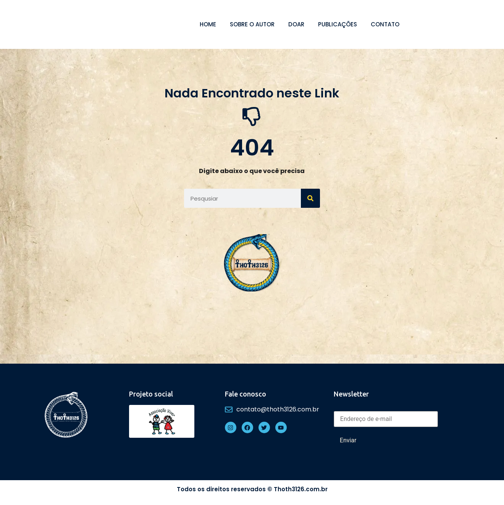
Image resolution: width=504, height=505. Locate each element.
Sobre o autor (252, 24)
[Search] (310, 198)
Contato (385, 24)
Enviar (348, 440)
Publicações (337, 24)
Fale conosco (245, 394)
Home (208, 24)
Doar (296, 24)
